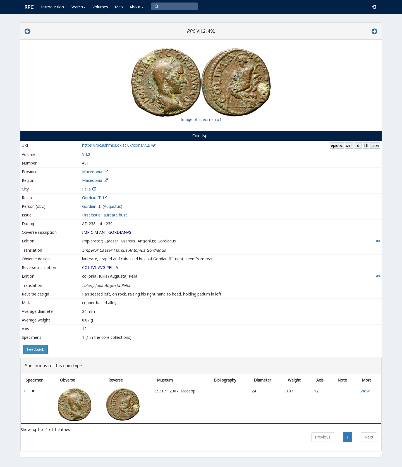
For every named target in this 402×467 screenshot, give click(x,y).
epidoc (337, 145)
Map (119, 6)
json (375, 145)
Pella (86, 189)
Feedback (35, 349)
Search (78, 6)
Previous (323, 437)
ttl (366, 145)
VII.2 (86, 154)
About (136, 6)
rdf (358, 145)
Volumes (100, 6)
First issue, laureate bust (104, 215)
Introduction (52, 6)
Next (369, 437)
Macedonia (92, 171)
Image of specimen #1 (201, 119)
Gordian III (92, 197)
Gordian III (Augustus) (102, 206)
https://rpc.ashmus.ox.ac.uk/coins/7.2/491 (119, 145)
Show (365, 391)
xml (349, 145)
